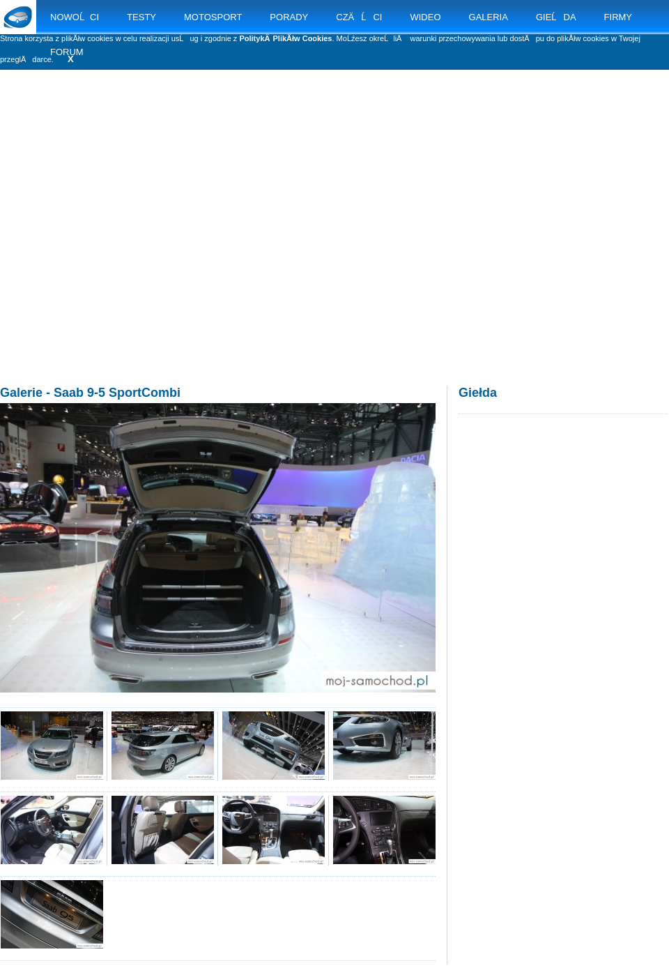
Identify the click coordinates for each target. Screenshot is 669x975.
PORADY (289, 17)
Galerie (21, 393)
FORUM (67, 52)
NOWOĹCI (74, 17)
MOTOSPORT (213, 17)
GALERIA (488, 17)
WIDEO (425, 17)
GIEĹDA (556, 17)
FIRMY (618, 17)
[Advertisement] (130, 242)
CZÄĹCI (359, 17)
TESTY (141, 17)
